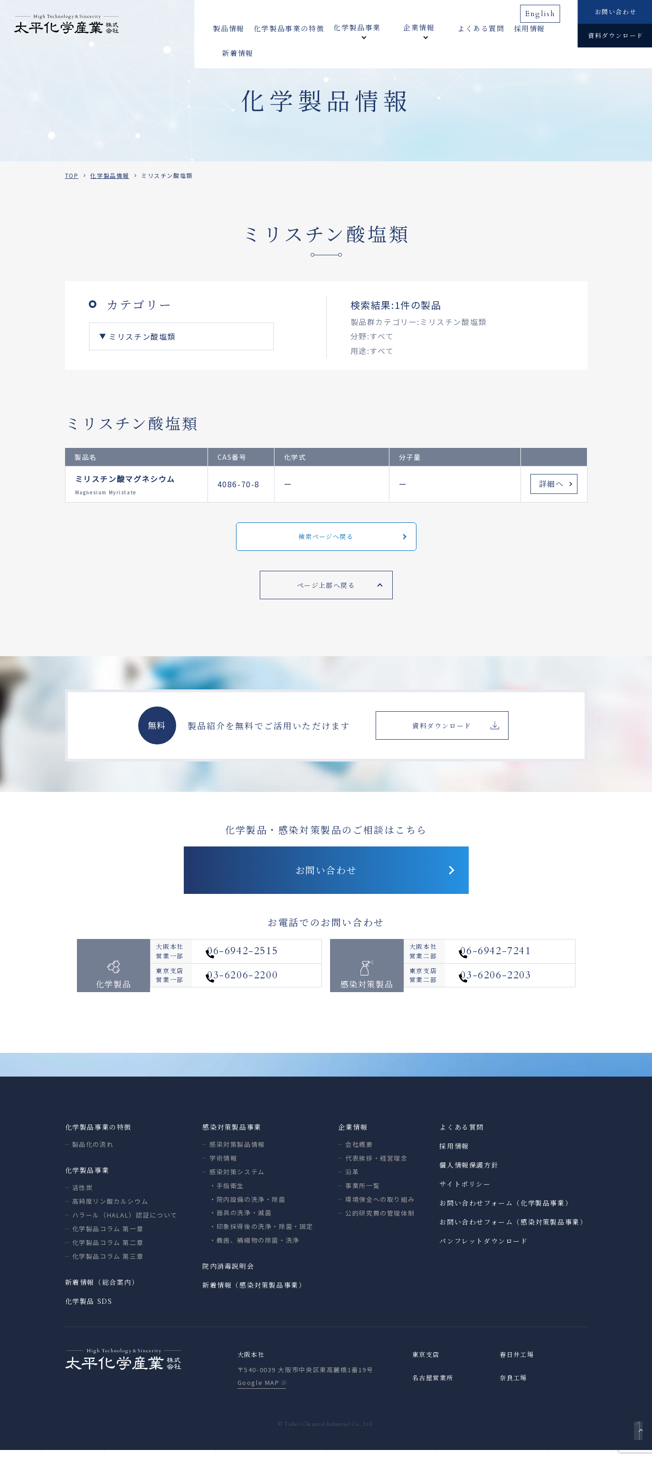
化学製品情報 (109, 175)
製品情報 (228, 28)
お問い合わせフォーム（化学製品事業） (505, 1211)
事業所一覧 (362, 1193)
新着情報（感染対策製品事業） (254, 1293)
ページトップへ (636, 1438)
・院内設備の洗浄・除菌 (247, 1207)
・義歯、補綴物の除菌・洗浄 (254, 1248)
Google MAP (258, 1391)
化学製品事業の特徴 (289, 28)
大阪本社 (252, 1363)
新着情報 (542, 28)
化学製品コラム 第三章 (108, 1264)
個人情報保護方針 (469, 1173)
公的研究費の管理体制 (380, 1221)
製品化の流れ (93, 1152)
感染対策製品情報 (237, 1152)
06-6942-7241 (516, 964)
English (543, 11)
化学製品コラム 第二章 (108, 1250)
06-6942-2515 (263, 964)
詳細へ (551, 483)
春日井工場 (518, 1363)
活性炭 (82, 1195)
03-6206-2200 (263, 994)
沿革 (352, 1179)
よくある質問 (454, 28)
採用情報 (502, 28)
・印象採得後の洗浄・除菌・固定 (261, 1234)
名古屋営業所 (434, 1387)
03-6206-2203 (516, 994)
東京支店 (427, 1363)
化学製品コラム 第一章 (108, 1236)
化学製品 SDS (89, 1309)
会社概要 (359, 1152)
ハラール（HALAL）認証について (125, 1222)
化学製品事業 (87, 1178)
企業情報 (353, 1135)
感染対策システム (237, 1179)
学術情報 (223, 1166)
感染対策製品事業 (232, 1135)
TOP (72, 175)
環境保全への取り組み (380, 1207)
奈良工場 (514, 1387)
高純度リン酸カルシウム (110, 1209)
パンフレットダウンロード (483, 1249)
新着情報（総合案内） (102, 1290)
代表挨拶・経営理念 (376, 1166)
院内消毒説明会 (228, 1274)
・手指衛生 (226, 1193)
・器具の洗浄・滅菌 (240, 1220)
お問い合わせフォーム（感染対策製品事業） (513, 1230)
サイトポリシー (465, 1192)
